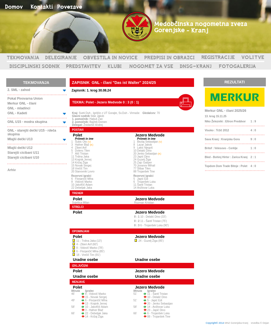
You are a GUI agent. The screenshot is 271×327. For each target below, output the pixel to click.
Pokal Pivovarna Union (25, 98)
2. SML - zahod (18, 90)
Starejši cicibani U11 (23, 153)
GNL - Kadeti (17, 113)
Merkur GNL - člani (21, 103)
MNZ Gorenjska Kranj (236, 323)
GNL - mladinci (18, 108)
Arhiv (11, 170)
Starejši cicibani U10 (23, 157)
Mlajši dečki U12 (20, 148)
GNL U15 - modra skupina (27, 122)
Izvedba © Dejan (260, 323)
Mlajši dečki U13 (20, 139)
